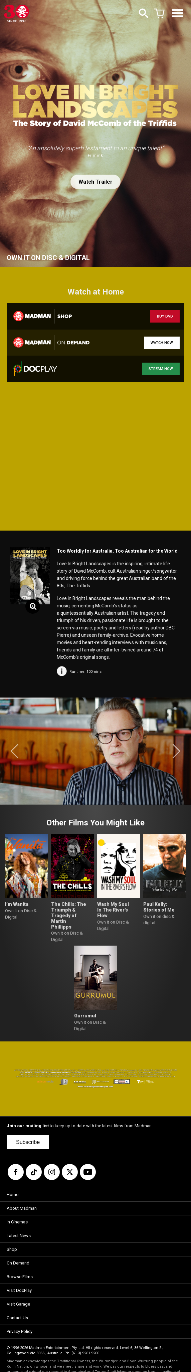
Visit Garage (18, 1304)
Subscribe (28, 1142)
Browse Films (20, 1276)
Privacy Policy (19, 1331)
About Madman (22, 1208)
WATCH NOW (162, 343)
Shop (12, 1249)
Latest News (19, 1235)
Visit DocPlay (19, 1290)
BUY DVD (165, 316)
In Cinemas (17, 1221)
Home (12, 1194)
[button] (14, 751)
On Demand (18, 1262)
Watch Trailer (95, 182)
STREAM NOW (161, 369)
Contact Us (17, 1317)
